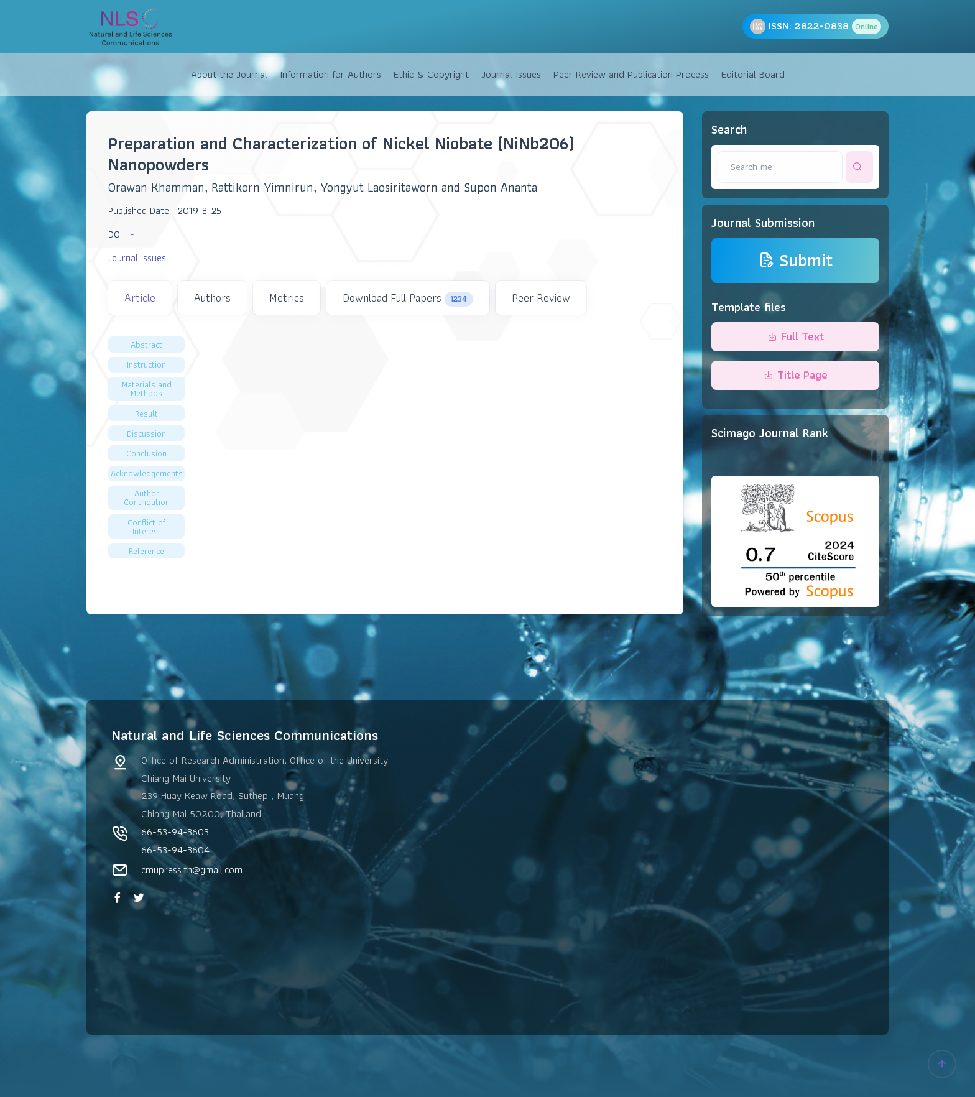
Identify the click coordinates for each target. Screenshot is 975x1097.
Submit (795, 260)
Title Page (796, 375)
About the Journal (229, 74)
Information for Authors (330, 74)
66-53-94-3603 (175, 831)
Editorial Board (753, 74)
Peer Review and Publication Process (631, 74)
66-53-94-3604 (175, 849)
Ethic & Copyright (431, 74)
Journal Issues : (139, 258)
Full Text (795, 336)
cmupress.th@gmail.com (192, 869)
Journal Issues (511, 74)
